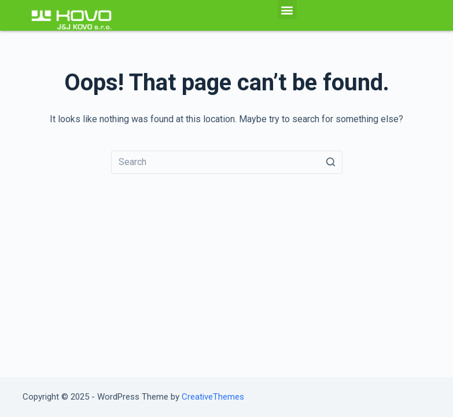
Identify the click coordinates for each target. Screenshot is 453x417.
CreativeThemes (213, 397)
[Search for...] (226, 162)
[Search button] (330, 162)
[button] (287, 9)
